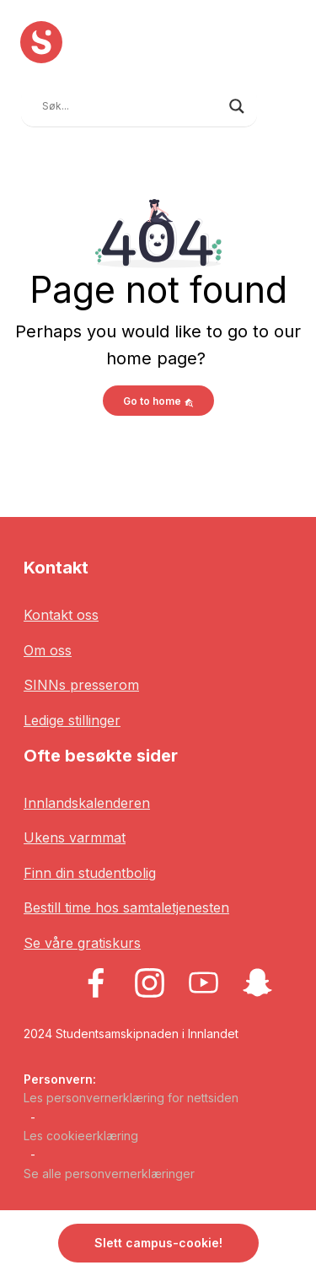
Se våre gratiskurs (82, 942)
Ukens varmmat (75, 837)
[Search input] (131, 106)
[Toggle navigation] (283, 104)
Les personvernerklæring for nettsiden (131, 1097)
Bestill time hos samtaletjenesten (126, 907)
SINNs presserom (81, 684)
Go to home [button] (158, 401)
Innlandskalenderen (87, 802)
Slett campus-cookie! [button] (158, 1243)
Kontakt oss (61, 614)
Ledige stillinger (72, 720)
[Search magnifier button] (237, 106)
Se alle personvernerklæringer (109, 1173)
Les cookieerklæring (81, 1135)
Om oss (48, 650)
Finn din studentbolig (90, 872)
